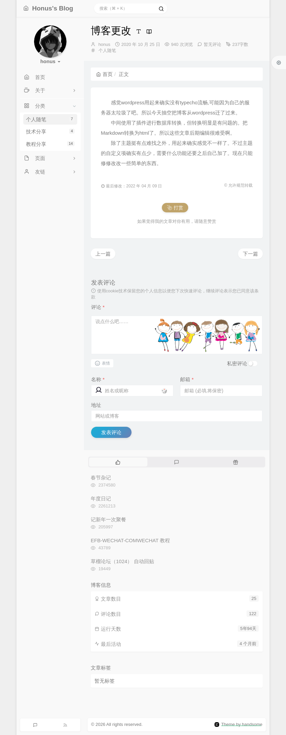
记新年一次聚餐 (108, 519)
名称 (98, 379)
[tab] (117, 462)
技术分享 (50, 131)
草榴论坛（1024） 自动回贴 (122, 561)
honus (104, 44)
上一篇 (103, 254)
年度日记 (101, 498)
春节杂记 (101, 477)
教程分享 (50, 144)
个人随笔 (50, 119)
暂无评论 (212, 44)
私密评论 (237, 363)
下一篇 (250, 254)
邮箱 (187, 379)
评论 (98, 307)
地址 (96, 405)
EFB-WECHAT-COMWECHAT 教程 (130, 540)
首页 (104, 74)
